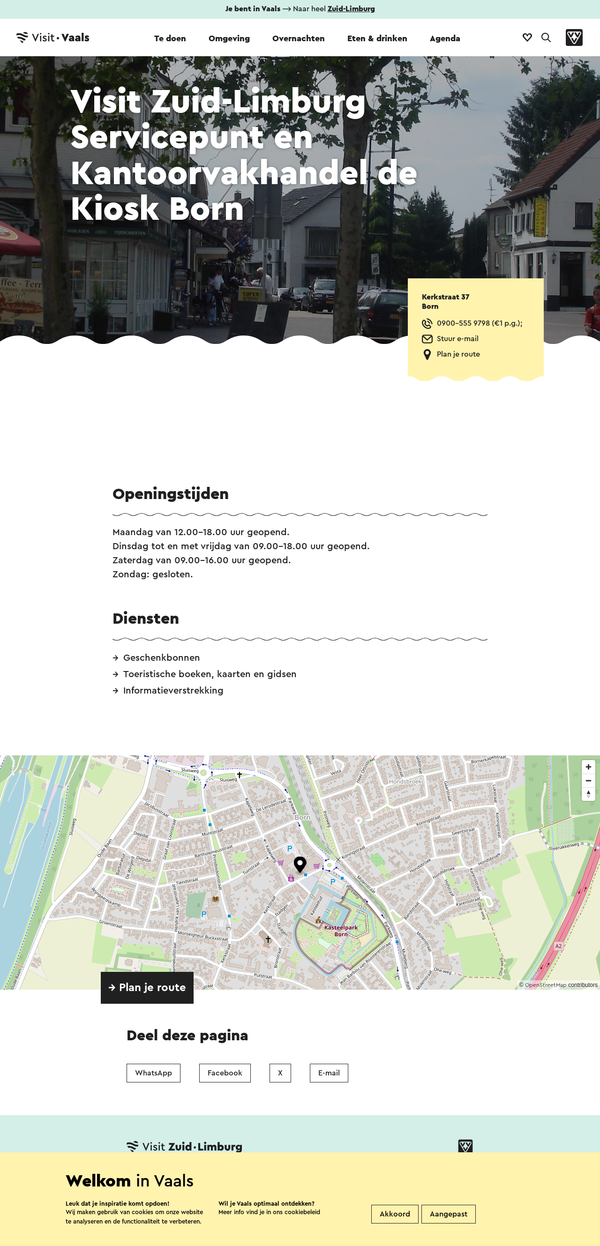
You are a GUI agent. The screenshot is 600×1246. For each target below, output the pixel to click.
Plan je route (458, 354)
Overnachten (298, 38)
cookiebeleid (302, 1212)
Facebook (225, 1073)
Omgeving (229, 38)
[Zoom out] (588, 780)
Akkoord (395, 1214)
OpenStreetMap (546, 985)
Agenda (445, 38)
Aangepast (448, 1214)
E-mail (329, 1073)
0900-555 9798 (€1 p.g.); (479, 323)
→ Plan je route (147, 987)
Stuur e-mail (458, 339)
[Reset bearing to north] (588, 794)
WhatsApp (153, 1073)
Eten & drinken (377, 38)
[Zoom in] (588, 767)
